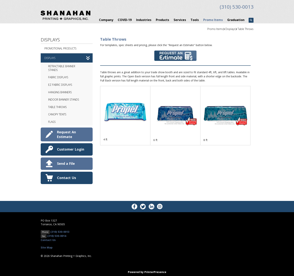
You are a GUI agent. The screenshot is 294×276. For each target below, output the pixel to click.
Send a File (66, 163)
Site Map (46, 247)
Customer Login (70, 149)
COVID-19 (125, 19)
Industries (143, 19)
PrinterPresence (155, 271)
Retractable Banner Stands (61, 67)
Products (162, 19)
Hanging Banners (60, 92)
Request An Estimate (66, 134)
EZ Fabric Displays (60, 84)
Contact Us (66, 177)
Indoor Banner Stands (63, 99)
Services (180, 19)
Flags (52, 121)
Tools (194, 19)
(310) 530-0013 (236, 6)
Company (106, 19)
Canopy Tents (57, 114)
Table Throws (246, 28)
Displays (230, 28)
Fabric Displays (58, 77)
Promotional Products (60, 48)
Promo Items (213, 19)
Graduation (235, 19)
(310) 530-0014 (56, 235)
